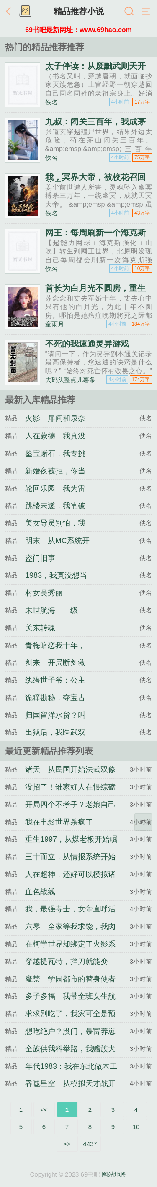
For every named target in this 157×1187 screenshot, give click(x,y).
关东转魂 (40, 628)
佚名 (51, 102)
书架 (25, 11)
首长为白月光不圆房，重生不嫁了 (95, 292)
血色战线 (40, 892)
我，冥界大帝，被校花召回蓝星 (95, 181)
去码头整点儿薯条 (70, 379)
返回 (10, 11)
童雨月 (54, 324)
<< (44, 1109)
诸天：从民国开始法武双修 (70, 769)
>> (67, 1143)
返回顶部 (143, 822)
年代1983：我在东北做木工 (71, 1066)
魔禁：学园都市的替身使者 (70, 979)
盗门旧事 (40, 558)
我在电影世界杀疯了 (59, 822)
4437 (90, 1143)
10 (136, 1126)
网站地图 (114, 1174)
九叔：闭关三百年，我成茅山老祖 (95, 125)
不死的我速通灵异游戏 (87, 343)
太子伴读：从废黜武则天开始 (95, 70)
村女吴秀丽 (44, 593)
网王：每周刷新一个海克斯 (95, 232)
